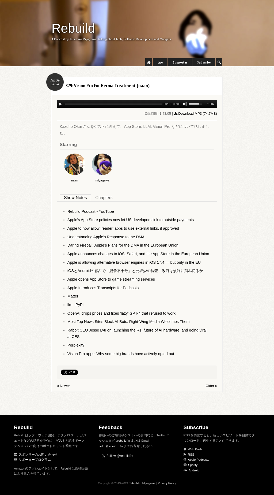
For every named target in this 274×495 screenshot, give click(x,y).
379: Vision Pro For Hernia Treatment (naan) (108, 85)
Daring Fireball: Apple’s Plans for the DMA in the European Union (122, 245)
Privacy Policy (167, 483)
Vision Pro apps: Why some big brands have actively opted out (120, 354)
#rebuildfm (123, 440)
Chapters (103, 197)
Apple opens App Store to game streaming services (111, 279)
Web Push (195, 449)
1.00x (210, 104)
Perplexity (75, 345)
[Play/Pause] (60, 104)
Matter (72, 296)
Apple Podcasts (198, 459)
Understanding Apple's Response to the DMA (105, 237)
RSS (191, 454)
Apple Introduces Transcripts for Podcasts (103, 288)
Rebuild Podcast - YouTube (90, 211)
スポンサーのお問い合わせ (38, 454)
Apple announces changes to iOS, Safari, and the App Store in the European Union (138, 254)
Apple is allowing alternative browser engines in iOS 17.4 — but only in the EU (134, 262)
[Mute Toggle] (185, 104)
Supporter (180, 62)
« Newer (63, 386)
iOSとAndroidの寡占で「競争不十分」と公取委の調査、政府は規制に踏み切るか (135, 271)
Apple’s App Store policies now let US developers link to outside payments (130, 220)
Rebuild (73, 28)
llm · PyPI (75, 305)
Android (194, 470)
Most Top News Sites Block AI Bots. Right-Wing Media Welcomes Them (128, 321)
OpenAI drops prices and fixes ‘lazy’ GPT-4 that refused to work (121, 313)
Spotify (192, 465)
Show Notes (75, 197)
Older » (211, 386)
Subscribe (204, 62)
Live (160, 62)
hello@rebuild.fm (111, 446)
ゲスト (60, 440)
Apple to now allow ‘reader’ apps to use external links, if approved (123, 228)
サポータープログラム (35, 459)
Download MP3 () (195, 113)
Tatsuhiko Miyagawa (142, 483)
